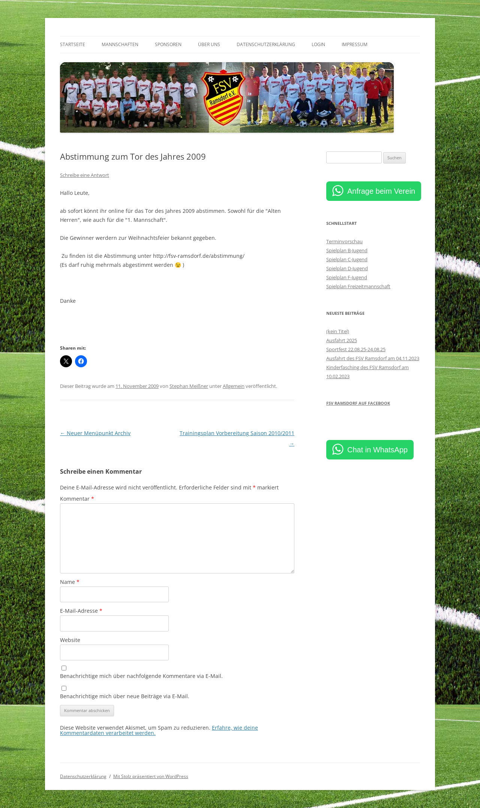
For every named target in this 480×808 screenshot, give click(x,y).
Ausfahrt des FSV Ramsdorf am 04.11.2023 (372, 358)
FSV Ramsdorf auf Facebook (358, 403)
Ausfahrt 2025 (341, 340)
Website (70, 639)
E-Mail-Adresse (81, 610)
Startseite (72, 44)
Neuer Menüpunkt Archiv (95, 433)
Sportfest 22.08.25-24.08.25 (356, 349)
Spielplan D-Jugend (347, 268)
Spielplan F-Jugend (346, 277)
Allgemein (233, 386)
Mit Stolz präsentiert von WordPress (150, 776)
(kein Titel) (337, 331)
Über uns (209, 44)
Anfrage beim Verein (381, 191)
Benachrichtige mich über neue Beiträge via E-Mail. (124, 696)
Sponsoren (168, 44)
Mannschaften (120, 44)
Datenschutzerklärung (266, 44)
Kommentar (77, 498)
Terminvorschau (344, 241)
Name (70, 581)
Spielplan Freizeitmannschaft (358, 286)
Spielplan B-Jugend (347, 250)
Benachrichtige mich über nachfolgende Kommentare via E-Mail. (141, 675)
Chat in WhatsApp (377, 450)
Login (318, 44)
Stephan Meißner (189, 386)
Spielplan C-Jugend (347, 259)
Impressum (355, 44)
